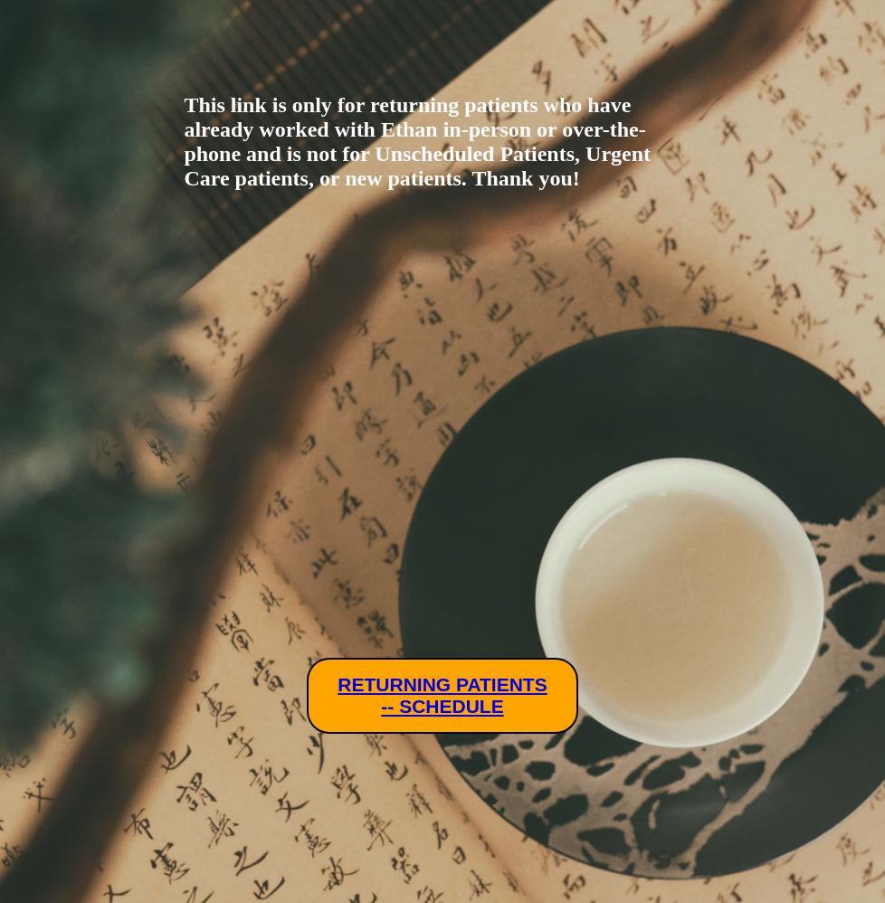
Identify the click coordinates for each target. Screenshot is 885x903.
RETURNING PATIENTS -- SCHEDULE (442, 695)
